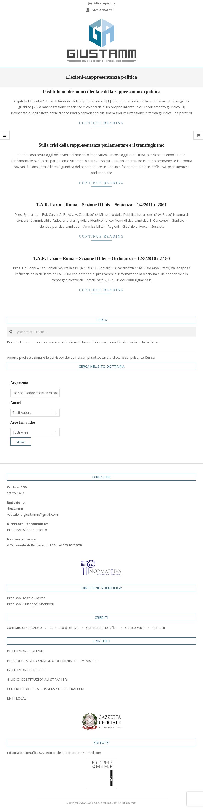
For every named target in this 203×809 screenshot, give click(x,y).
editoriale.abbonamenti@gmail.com (73, 752)
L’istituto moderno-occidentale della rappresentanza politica (101, 91)
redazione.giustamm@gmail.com (32, 514)
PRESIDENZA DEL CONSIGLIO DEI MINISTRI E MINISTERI (53, 660)
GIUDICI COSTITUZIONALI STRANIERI (37, 679)
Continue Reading (101, 123)
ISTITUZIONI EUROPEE (26, 670)
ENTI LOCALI (17, 698)
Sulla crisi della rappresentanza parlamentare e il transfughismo (101, 145)
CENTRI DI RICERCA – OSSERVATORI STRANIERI (45, 688)
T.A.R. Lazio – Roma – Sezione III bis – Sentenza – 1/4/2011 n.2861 (101, 204)
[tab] (101, 660)
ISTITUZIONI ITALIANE (25, 651)
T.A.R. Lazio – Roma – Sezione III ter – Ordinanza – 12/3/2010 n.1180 (101, 258)
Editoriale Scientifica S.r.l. (26, 752)
